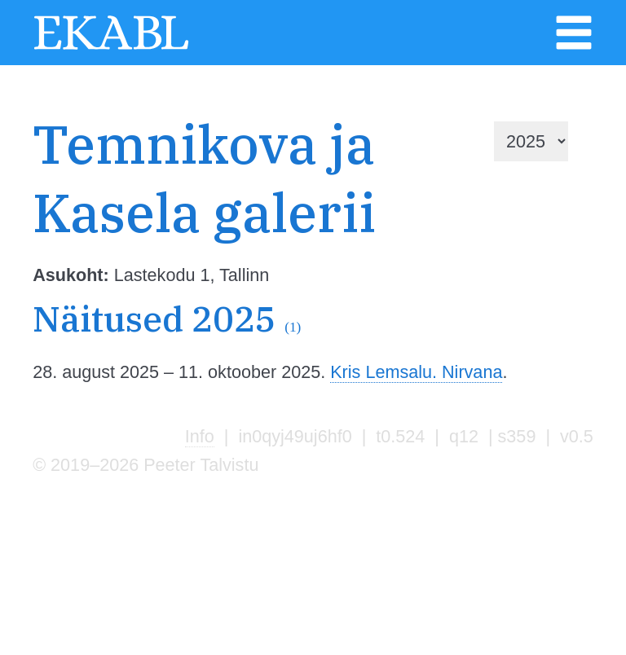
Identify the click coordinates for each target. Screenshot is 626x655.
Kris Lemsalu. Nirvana (416, 372)
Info (199, 436)
